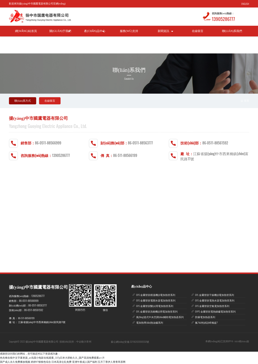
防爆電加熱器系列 (205, 317)
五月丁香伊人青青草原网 (111, 362)
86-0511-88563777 (140, 142)
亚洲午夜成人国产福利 (84, 362)
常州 (89, 341)
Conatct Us (129, 78)
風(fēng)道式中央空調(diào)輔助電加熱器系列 (160, 317)
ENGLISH (245, 4)
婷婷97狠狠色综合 (41, 362)
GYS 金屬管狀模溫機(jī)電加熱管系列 (155, 295)
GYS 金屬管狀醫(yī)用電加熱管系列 (154, 306)
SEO (236, 341)
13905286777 (223, 18)
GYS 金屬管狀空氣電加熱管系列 (212, 306)
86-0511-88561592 (215, 142)
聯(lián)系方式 (22, 100)
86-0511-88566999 (48, 142)
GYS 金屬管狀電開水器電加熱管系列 (155, 300)
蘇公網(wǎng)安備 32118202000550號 (130, 341)
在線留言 (49, 100)
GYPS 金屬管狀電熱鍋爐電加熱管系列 (215, 311)
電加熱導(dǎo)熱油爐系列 (149, 322)
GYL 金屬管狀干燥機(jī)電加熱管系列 (214, 295)
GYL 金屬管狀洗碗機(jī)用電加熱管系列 (157, 311)
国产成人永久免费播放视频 (15, 362)
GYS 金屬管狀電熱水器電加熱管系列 (214, 300)
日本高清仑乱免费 (61, 362)
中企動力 (81, 341)
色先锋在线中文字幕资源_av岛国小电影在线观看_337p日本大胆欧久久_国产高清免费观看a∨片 (52, 357)
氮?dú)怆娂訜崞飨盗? (206, 322)
